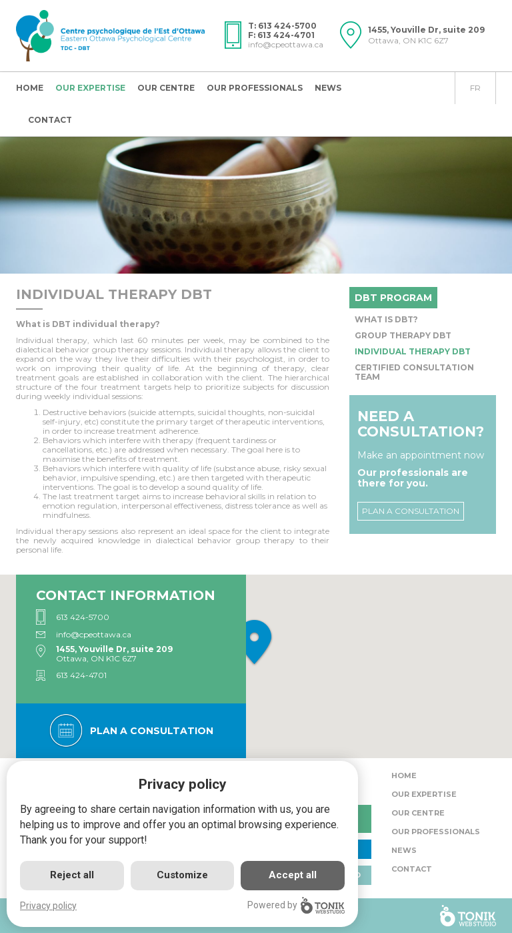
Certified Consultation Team (414, 372)
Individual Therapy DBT (413, 351)
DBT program (393, 298)
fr (475, 88)
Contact (50, 120)
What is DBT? (386, 319)
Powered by (296, 905)
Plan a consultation (410, 511)
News (328, 88)
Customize (182, 875)
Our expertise (90, 88)
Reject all (72, 875)
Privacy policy (48, 905)
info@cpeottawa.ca (285, 44)
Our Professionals (255, 88)
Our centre (166, 88)
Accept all (293, 875)
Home (29, 88)
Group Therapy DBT (403, 335)
